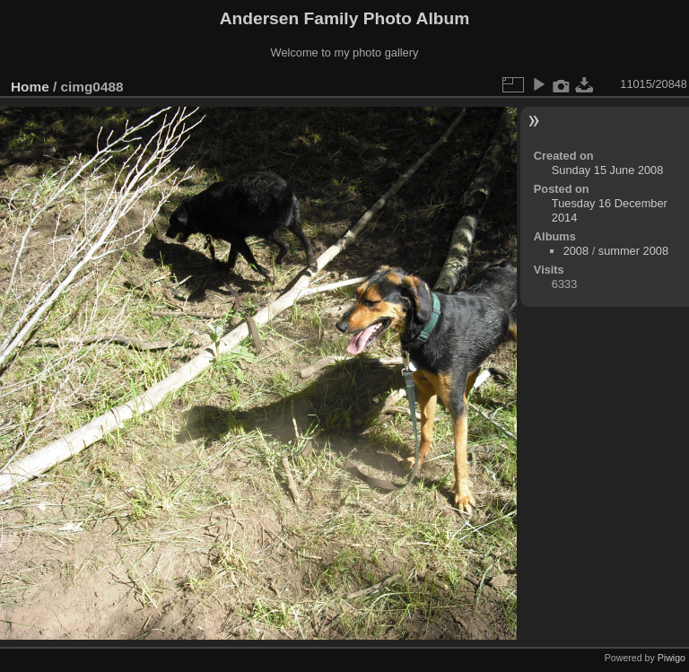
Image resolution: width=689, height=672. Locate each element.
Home (30, 86)
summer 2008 (633, 250)
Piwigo (671, 657)
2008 (576, 250)
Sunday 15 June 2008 (608, 170)
